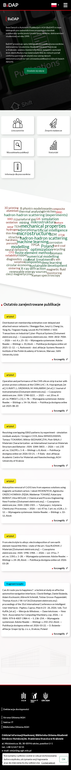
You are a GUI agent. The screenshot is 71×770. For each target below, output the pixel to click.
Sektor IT (8, 722)
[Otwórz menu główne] (65, 5)
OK (63, 759)
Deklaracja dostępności (16, 709)
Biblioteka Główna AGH (16, 726)
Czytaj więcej (48, 762)
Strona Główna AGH (14, 717)
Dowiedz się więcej (35, 70)
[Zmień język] (56, 5)
